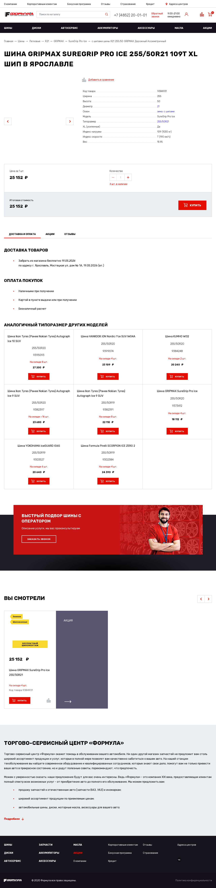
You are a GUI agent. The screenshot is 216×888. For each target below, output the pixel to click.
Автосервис (69, 28)
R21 (47, 41)
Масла (179, 28)
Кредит (150, 4)
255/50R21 (163, 121)
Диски (36, 28)
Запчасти (45, 844)
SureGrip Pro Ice (78, 41)
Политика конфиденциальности (194, 880)
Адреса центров (178, 4)
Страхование (128, 4)
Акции (207, 28)
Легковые (34, 41)
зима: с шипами (165, 111)
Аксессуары (146, 28)
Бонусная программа (79, 4)
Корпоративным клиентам (42, 4)
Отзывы (105, 4)
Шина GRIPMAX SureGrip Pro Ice (29, 672)
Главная (8, 41)
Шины (8, 28)
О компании (10, 4)
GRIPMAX (59, 41)
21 (158, 106)
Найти (107, 14)
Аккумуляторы (108, 28)
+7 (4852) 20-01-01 (130, 15)
